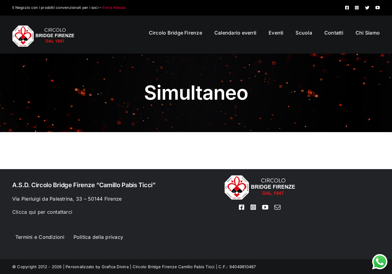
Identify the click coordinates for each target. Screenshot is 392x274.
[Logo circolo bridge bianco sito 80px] (43, 28)
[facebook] (347, 8)
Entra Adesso (114, 7)
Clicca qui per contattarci (42, 212)
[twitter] (367, 8)
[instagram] (357, 8)
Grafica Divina (115, 266)
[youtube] (377, 8)
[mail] (277, 207)
